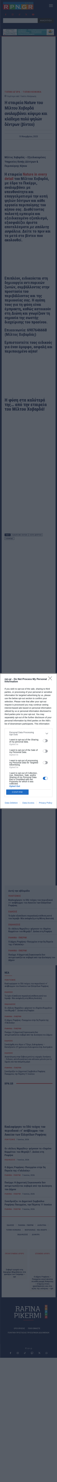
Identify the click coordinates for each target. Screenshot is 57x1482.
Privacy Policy (45, 803)
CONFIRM (17, 792)
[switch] (45, 740)
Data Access (28, 803)
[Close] (51, 679)
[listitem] (28, 733)
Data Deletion (11, 803)
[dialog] (28, 741)
